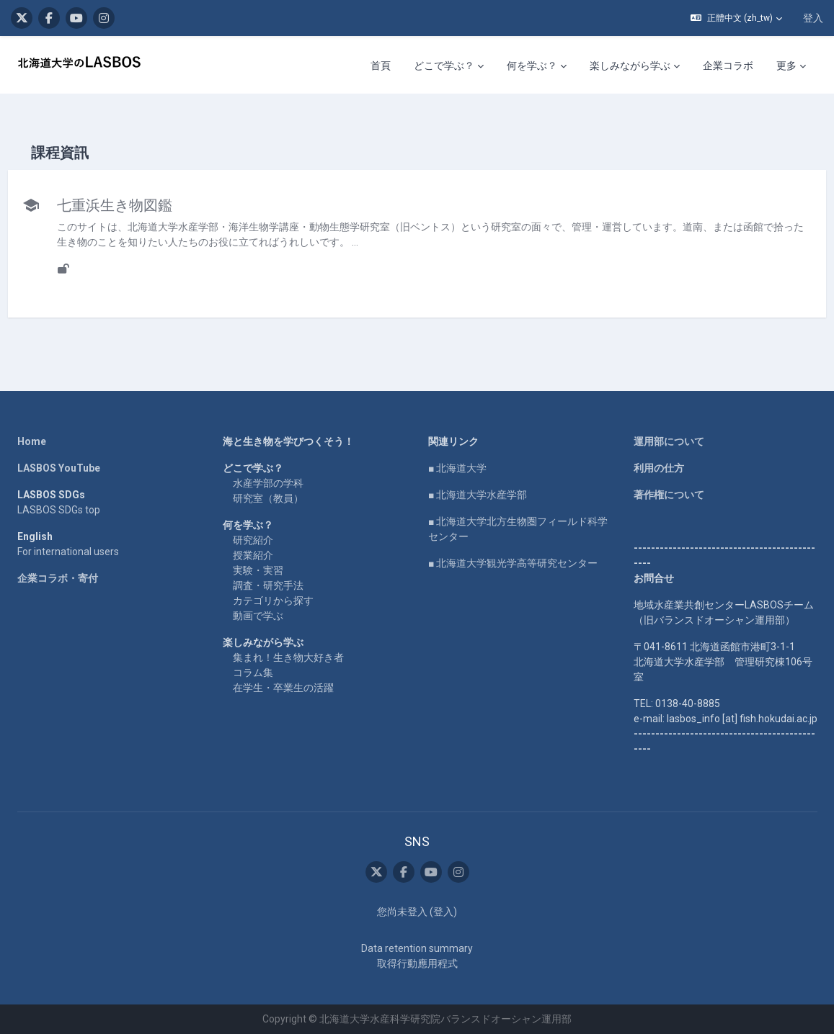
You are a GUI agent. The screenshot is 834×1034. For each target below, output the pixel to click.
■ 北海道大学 (457, 468)
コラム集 (253, 672)
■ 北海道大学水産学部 (477, 494)
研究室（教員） (268, 498)
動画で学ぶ (258, 615)
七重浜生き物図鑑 (147, 205)
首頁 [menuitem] (381, 65)
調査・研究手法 (268, 585)
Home (31, 441)
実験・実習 (258, 570)
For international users (68, 551)
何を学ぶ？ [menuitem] (532, 65)
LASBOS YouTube (58, 468)
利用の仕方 (659, 468)
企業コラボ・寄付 (57, 578)
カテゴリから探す (273, 600)
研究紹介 (253, 540)
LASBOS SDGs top (58, 510)
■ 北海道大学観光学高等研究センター (513, 563)
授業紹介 (253, 555)
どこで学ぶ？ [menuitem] (444, 65)
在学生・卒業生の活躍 (283, 687)
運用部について (669, 441)
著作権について (669, 494)
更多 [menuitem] (786, 65)
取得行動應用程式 (417, 963)
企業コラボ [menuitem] (728, 65)
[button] (736, 18)
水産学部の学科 (268, 483)
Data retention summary (417, 948)
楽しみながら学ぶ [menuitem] (630, 65)
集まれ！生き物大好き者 (288, 657)
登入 (813, 18)
